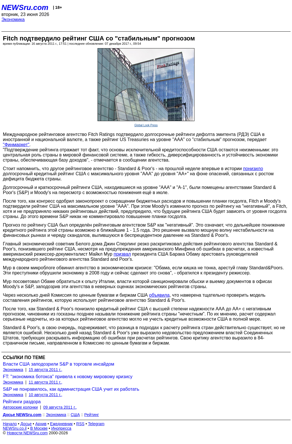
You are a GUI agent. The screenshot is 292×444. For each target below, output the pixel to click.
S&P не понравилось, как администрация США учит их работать (71, 389)
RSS (80, 423)
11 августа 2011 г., (45, 382)
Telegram (96, 423)
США (75, 414)
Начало (10, 423)
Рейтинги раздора (22, 401)
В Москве (39, 428)
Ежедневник (61, 423)
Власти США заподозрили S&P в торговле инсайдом (58, 364)
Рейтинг (91, 414)
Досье (26, 423)
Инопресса (61, 428)
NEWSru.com (24, 7)
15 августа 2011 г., (45, 369)
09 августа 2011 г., (60, 407)
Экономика (13, 19)
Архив (40, 423)
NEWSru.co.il (15, 428)
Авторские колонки (20, 407)
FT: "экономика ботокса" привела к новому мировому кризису (68, 376)
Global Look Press (146, 125)
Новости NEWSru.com (27, 433)
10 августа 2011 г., (45, 394)
